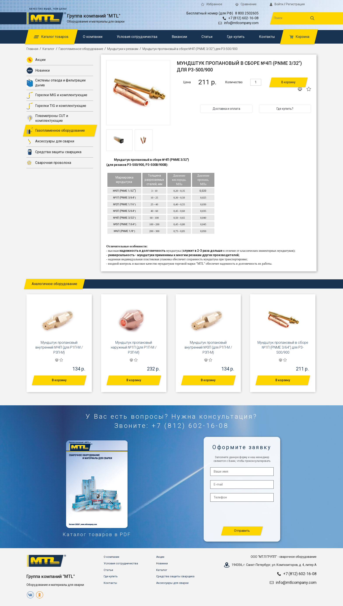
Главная (32, 49)
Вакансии (179, 37)
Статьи (206, 37)
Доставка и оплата (226, 108)
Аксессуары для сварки (50, 141)
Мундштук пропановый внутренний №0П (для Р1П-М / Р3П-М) (208, 347)
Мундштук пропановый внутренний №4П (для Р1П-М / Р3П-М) (59, 347)
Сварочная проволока (48, 162)
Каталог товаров (51, 37)
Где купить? (284, 108)
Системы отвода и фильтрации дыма (56, 82)
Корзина (299, 37)
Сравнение (246, 4)
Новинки (38, 70)
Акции (36, 60)
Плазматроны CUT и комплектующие (47, 118)
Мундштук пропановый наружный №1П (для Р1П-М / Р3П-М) (133, 347)
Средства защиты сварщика (53, 152)
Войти (276, 4)
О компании (92, 37)
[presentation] (242, 514)
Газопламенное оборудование (81, 49)
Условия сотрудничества (137, 37)
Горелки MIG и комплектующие (56, 95)
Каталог (48, 49)
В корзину (288, 82)
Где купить (236, 37)
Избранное (211, 4)
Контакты (267, 37)
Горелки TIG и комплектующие (56, 106)
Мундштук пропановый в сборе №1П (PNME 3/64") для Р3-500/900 (282, 347)
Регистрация (295, 4)
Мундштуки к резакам (122, 49)
